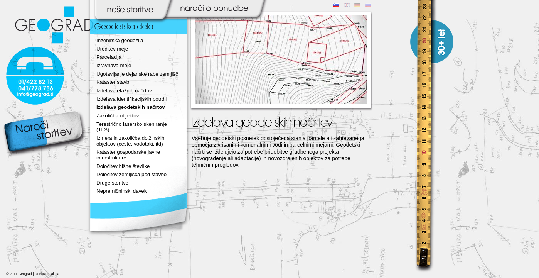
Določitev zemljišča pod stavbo (131, 174)
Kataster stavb (112, 82)
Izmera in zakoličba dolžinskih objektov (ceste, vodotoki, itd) (130, 141)
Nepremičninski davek (121, 191)
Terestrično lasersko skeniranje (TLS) (131, 127)
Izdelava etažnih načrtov (124, 90)
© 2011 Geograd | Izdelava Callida (32, 274)
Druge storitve (112, 183)
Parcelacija (108, 57)
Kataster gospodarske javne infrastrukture (128, 155)
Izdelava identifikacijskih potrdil (131, 99)
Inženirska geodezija (119, 40)
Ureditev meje (112, 49)
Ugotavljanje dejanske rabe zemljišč (137, 74)
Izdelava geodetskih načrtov (130, 107)
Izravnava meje (113, 65)
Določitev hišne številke (123, 166)
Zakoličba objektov (117, 116)
